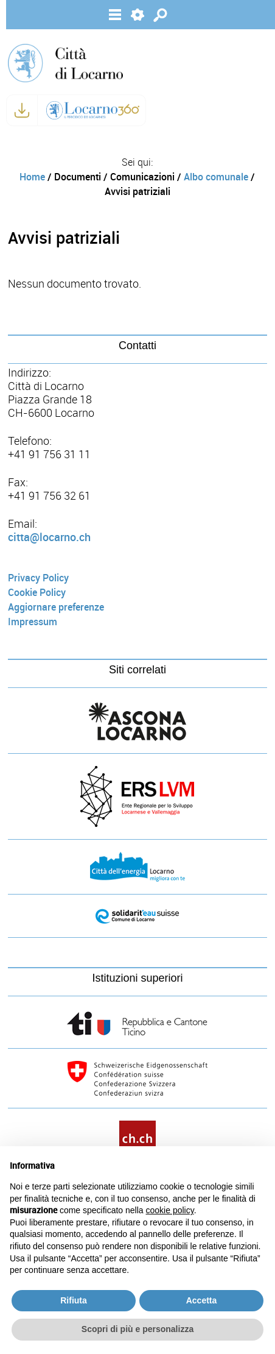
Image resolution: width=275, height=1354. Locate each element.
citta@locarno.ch (49, 537)
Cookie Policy (37, 592)
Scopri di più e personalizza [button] (137, 1329)
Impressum (32, 622)
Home (32, 177)
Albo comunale (216, 177)
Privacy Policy (38, 578)
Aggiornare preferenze (56, 607)
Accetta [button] (201, 1300)
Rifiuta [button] (73, 1300)
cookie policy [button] (170, 1210)
